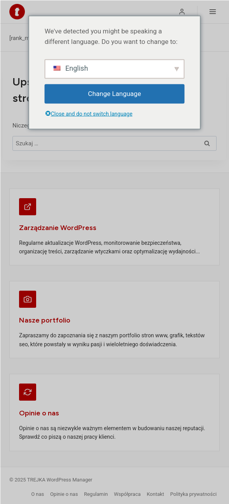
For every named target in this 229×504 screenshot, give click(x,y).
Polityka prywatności (193, 494)
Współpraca (127, 494)
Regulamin (96, 494)
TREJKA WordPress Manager (60, 480)
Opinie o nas (64, 494)
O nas (37, 494)
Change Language (114, 94)
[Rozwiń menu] (212, 11)
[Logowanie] (181, 12)
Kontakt (155, 494)
